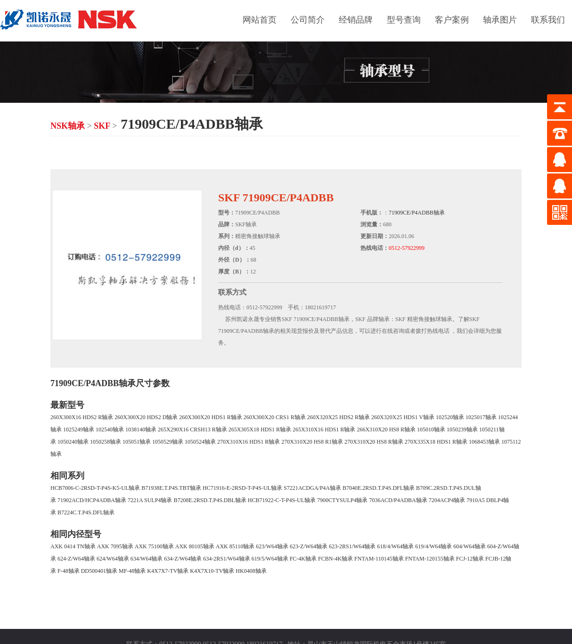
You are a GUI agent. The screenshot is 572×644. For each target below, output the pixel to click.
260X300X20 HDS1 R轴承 (210, 417)
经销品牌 (356, 20)
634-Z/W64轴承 (183, 558)
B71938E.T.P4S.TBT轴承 (171, 488)
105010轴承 (431, 429)
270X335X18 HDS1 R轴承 (436, 441)
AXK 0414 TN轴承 (73, 546)
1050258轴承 (105, 441)
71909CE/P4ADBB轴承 (417, 212)
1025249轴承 (78, 429)
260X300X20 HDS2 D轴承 (146, 417)
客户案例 (452, 20)
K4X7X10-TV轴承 (212, 571)
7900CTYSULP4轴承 (342, 500)
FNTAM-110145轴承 (379, 558)
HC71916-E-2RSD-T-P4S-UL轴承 (242, 488)
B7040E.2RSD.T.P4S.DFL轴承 (379, 488)
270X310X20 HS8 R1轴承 (312, 441)
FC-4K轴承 (303, 558)
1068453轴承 (484, 441)
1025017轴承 (481, 417)
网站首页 (260, 20)
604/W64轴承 (469, 546)
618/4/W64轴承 (395, 546)
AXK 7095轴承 (115, 546)
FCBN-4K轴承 (335, 558)
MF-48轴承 (132, 571)
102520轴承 (450, 417)
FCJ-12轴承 (470, 558)
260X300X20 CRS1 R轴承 (275, 417)
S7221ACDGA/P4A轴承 (312, 488)
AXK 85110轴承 (235, 546)
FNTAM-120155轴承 (430, 558)
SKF (102, 126)
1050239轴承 (462, 429)
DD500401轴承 (99, 571)
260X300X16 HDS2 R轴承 (81, 417)
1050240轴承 (73, 441)
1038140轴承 (140, 429)
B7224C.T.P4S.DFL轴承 (85, 512)
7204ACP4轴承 (447, 500)
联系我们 (548, 20)
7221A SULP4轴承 (150, 500)
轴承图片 (500, 20)
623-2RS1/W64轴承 (352, 546)
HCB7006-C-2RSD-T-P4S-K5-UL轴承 (95, 488)
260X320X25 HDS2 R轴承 (338, 417)
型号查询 (404, 20)
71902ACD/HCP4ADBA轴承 (91, 500)
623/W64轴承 (272, 546)
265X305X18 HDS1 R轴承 (260, 429)
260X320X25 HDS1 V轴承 (402, 417)
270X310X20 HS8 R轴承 (373, 441)
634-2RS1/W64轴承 (226, 558)
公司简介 (308, 20)
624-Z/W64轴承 (76, 558)
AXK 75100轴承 (154, 546)
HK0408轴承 (251, 571)
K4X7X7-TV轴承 (167, 571)
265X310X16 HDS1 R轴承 (324, 429)
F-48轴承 (68, 571)
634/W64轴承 (147, 558)
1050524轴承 (200, 441)
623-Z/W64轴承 (308, 546)
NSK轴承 (67, 126)
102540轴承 (110, 429)
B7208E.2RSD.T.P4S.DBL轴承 (209, 500)
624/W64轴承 (113, 558)
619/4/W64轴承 (433, 546)
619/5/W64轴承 (270, 558)
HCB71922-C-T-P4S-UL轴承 (282, 500)
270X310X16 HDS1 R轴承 (248, 441)
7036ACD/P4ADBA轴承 (398, 500)
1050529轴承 (167, 441)
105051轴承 (137, 441)
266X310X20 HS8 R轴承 (386, 429)
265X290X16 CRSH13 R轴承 (192, 429)
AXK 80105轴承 (194, 546)
